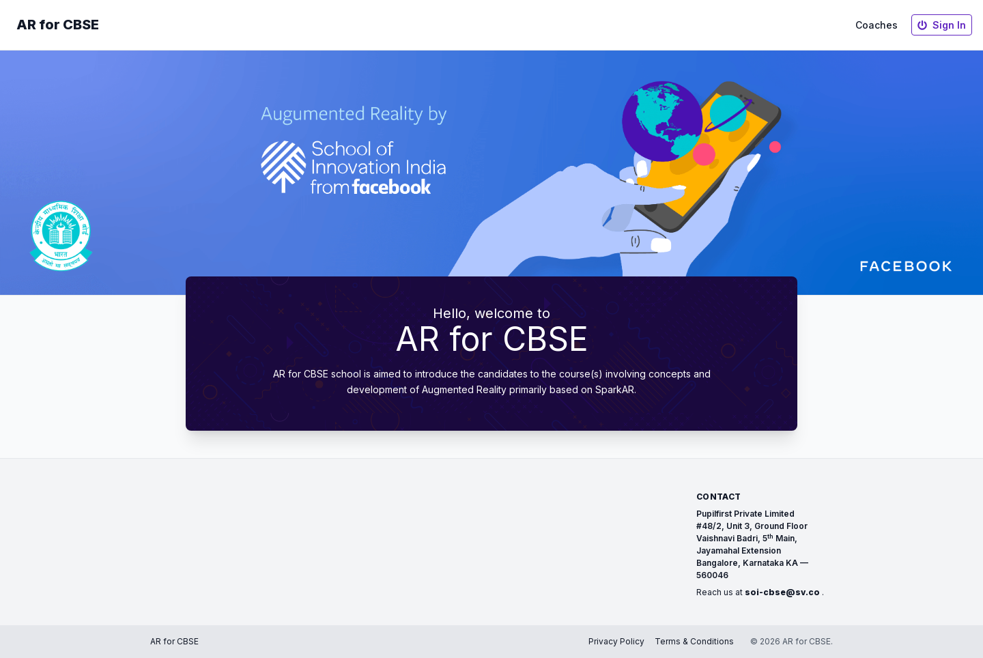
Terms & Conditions (694, 641)
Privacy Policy (616, 641)
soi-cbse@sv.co (782, 592)
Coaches (876, 25)
